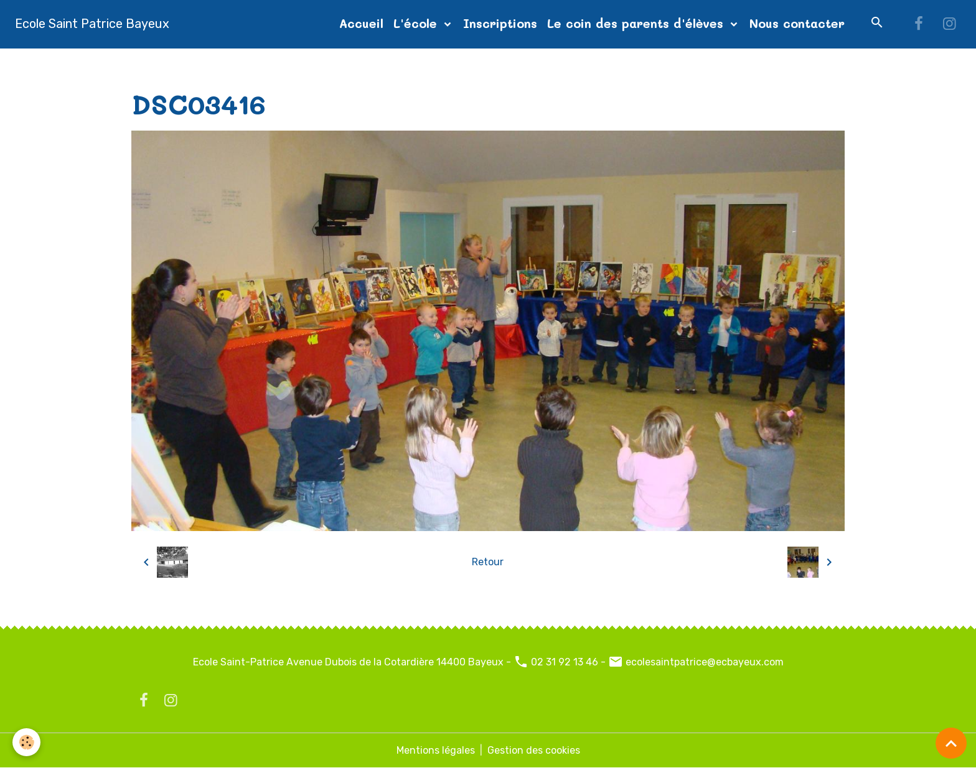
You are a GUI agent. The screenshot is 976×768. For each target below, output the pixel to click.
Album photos (213, 63)
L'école (417, 23)
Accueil (361, 23)
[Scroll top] (951, 743)
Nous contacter (797, 23)
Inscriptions (500, 23)
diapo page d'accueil (308, 63)
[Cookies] (26, 742)
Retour (488, 562)
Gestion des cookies (533, 750)
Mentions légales (435, 750)
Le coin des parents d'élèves (637, 23)
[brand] (92, 23)
